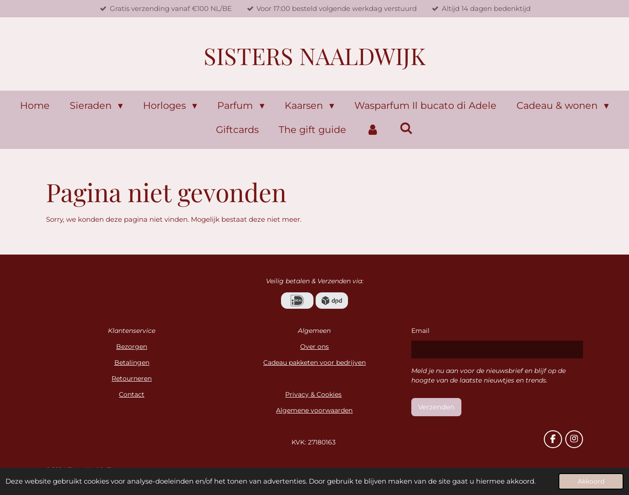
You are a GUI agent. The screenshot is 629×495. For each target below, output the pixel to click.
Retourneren (132, 378)
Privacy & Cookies (313, 394)
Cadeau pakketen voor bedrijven (314, 362)
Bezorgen (131, 346)
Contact (131, 394)
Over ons (314, 346)
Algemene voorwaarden (314, 410)
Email (420, 331)
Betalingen (131, 362)
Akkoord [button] (591, 481)
